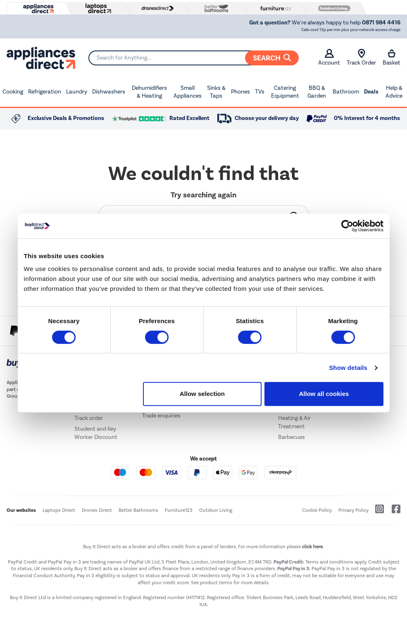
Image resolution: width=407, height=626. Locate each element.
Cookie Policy (317, 510)
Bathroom (346, 91)
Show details (348, 367)
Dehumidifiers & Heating (149, 92)
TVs (259, 91)
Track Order (361, 57)
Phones (240, 91)
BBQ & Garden (316, 92)
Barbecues (291, 437)
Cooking (12, 91)
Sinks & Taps (216, 92)
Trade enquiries (161, 415)
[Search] (193, 57)
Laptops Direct (59, 510)
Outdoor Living (215, 510)
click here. (313, 546)
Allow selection (202, 393)
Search (272, 57)
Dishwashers (108, 91)
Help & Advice (394, 92)
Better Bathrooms (138, 510)
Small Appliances (188, 92)
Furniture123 (179, 510)
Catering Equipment (285, 92)
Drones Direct (97, 510)
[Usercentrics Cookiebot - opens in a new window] (347, 226)
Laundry (76, 91)
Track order (88, 418)
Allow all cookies (324, 393)
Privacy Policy (353, 510)
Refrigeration (44, 91)
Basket (391, 57)
